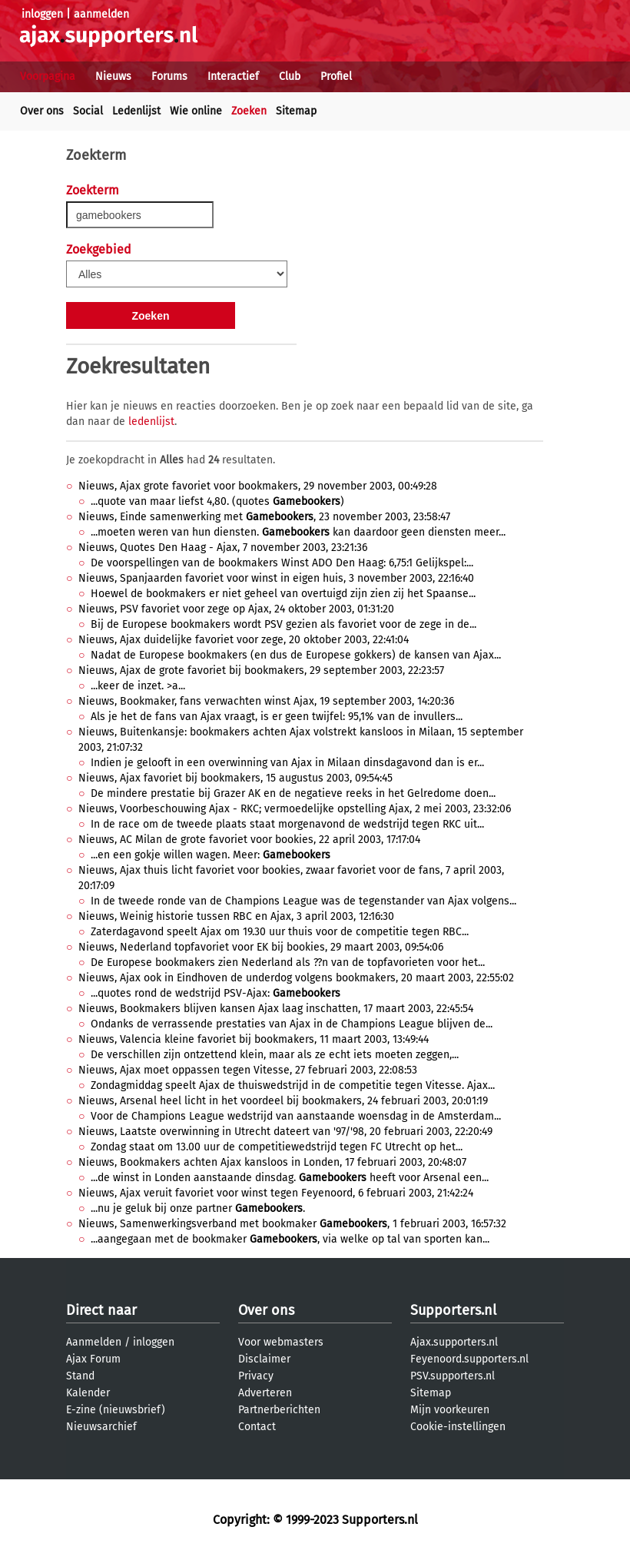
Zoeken (249, 111)
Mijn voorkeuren (449, 1409)
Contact (257, 1426)
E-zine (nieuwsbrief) (115, 1409)
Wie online (196, 111)
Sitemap (296, 111)
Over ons (42, 111)
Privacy (256, 1375)
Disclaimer (264, 1359)
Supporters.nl (453, 1310)
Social (88, 111)
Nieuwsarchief (101, 1426)
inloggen (42, 14)
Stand (80, 1375)
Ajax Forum (93, 1359)
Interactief (233, 76)
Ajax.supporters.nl (454, 1342)
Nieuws (113, 76)
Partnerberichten (279, 1409)
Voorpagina (47, 76)
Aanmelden (93, 1342)
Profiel (336, 76)
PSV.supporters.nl (452, 1375)
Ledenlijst (136, 111)
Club (289, 76)
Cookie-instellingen (458, 1426)
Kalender (88, 1392)
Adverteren (265, 1392)
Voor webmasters (280, 1342)
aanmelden (101, 14)
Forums (169, 76)
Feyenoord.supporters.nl (469, 1359)
